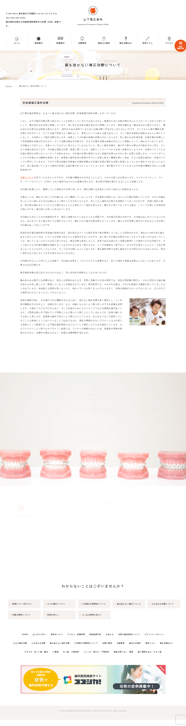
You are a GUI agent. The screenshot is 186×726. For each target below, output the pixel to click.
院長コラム (148, 43)
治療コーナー (27, 177)
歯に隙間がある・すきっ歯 (155, 658)
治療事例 (82, 43)
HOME (17, 632)
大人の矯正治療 (21, 641)
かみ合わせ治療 (42, 641)
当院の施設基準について (134, 632)
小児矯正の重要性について (93, 641)
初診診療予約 (96, 632)
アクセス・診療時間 (75, 632)
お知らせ (113, 632)
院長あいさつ (53, 632)
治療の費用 (117, 641)
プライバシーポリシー (162, 632)
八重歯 (52, 658)
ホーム (17, 43)
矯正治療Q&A (125, 43)
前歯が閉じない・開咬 (127, 658)
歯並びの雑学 (104, 43)
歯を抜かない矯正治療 (65, 641)
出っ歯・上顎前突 (70, 658)
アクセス (169, 43)
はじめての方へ (34, 632)
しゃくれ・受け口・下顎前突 (97, 658)
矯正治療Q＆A (92, 649)
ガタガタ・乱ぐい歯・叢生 (31, 658)
